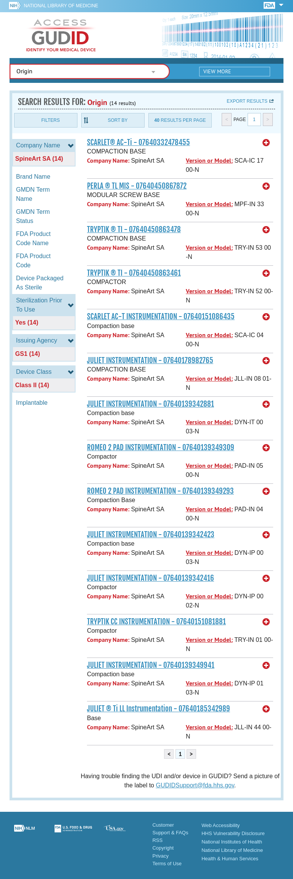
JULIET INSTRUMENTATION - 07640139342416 (150, 578)
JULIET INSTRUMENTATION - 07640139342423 (150, 534)
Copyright (163, 848)
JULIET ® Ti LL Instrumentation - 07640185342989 (158, 708)
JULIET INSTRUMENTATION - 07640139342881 (150, 404)
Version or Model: (209, 161)
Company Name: (108, 161)
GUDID (61, 35)
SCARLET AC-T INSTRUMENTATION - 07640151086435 (161, 316)
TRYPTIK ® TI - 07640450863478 (134, 229)
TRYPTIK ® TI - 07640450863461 (134, 273)
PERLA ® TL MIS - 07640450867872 (137, 186)
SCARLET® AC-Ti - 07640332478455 (138, 142)
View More (217, 71)
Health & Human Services (229, 858)
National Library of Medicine (61, 5)
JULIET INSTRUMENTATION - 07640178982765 (150, 360)
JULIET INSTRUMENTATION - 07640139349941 (150, 665)
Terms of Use (167, 863)
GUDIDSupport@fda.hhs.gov (195, 785)
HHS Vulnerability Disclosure (233, 833)
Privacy (160, 856)
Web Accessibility (220, 825)
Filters (50, 120)
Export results (247, 101)
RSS (157, 840)
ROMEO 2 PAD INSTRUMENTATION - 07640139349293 (160, 491)
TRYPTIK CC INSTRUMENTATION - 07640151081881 (156, 621)
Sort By (117, 120)
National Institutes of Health (231, 842)
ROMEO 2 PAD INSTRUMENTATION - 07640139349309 (160, 447)
